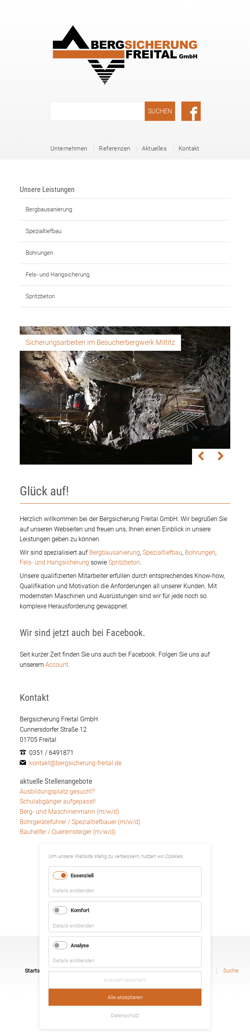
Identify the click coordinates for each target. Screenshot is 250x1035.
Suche (230, 970)
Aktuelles (154, 148)
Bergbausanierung (49, 209)
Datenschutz (125, 1015)
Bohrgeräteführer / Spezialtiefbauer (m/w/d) (80, 822)
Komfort (80, 910)
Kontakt (189, 148)
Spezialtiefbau (44, 231)
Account (56, 664)
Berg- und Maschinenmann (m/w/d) (69, 811)
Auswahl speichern (125, 980)
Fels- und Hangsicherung (58, 274)
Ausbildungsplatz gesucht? (57, 791)
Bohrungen (39, 252)
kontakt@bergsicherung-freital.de (75, 763)
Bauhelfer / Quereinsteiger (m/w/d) (68, 832)
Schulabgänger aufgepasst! (58, 801)
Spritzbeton (40, 296)
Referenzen (114, 148)
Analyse (80, 945)
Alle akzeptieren (125, 997)
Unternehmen (68, 148)
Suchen (160, 111)
